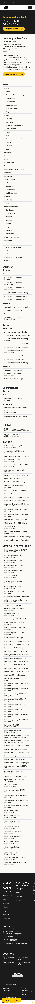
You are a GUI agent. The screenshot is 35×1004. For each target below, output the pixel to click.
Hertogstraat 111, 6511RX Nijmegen (16, 501)
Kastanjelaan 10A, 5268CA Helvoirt (16, 655)
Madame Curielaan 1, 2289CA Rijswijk (17, 537)
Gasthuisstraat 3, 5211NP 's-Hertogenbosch (14, 609)
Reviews (7, 156)
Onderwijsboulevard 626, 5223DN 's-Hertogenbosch (17, 466)
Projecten (9, 112)
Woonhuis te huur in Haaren (14, 370)
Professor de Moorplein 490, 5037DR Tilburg (14, 471)
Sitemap (7, 261)
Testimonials (9, 166)
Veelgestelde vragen (13, 247)
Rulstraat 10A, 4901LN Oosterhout (16, 475)
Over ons (7, 152)
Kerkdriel (9, 217)
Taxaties (9, 142)
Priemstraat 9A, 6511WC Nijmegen (16, 752)
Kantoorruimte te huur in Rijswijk (16, 407)
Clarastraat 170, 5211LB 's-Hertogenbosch (13, 566)
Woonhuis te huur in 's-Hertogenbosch (12, 374)
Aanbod (7, 91)
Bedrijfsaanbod (11, 105)
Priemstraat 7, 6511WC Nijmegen (16, 749)
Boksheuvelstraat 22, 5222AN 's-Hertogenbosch (16, 447)
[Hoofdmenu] (30, 7)
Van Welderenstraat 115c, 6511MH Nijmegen (16, 807)
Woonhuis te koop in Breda (14, 310)
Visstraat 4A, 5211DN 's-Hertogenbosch (12, 853)
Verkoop (9, 119)
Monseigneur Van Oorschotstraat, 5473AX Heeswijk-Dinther (16, 741)
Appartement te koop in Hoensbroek (13, 278)
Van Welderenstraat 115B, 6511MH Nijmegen (16, 801)
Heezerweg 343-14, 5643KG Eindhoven (14, 628)
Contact (7, 159)
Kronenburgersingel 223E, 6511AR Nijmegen (16, 715)
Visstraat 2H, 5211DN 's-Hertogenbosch (12, 838)
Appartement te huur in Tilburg (15, 356)
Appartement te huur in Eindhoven (17, 335)
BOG (7, 149)
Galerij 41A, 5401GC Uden (13, 605)
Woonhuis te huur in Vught (13, 379)
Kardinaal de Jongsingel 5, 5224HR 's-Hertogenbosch (16, 505)
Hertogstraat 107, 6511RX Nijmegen (16, 641)
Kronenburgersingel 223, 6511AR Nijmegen (15, 510)
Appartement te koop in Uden (15, 296)
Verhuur (9, 146)
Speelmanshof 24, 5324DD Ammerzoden (14, 781)
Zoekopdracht (9, 179)
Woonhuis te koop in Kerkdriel (15, 314)
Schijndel (9, 220)
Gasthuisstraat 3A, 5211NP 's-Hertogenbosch (14, 615)
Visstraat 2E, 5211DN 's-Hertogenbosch (12, 817)
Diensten (7, 115)
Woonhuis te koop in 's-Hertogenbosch (12, 318)
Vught (8, 227)
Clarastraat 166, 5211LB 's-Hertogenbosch (13, 556)
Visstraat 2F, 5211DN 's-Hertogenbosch (12, 527)
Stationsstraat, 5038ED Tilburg (15, 523)
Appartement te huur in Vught (15, 359)
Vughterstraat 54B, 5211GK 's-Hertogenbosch (15, 858)
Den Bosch (10, 210)
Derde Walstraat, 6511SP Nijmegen (16, 597)
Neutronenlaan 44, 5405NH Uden (16, 540)
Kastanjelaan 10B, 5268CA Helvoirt (16, 658)
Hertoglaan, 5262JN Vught (14, 638)
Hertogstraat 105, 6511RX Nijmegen (16, 497)
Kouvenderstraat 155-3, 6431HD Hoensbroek (15, 532)
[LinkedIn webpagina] (24, 958)
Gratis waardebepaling (14, 125)
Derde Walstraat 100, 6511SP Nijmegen (14, 592)
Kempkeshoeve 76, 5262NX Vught (16, 672)
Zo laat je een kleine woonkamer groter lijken (16, 430)
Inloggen (7, 173)
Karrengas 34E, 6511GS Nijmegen (16, 648)
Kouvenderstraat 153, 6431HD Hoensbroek (15, 679)
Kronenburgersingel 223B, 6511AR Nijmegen (16, 515)
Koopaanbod (10, 98)
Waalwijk (9, 230)
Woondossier (9, 163)
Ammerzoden (11, 213)
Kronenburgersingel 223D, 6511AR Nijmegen (16, 705)
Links (7, 251)
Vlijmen (8, 223)
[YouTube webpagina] (9, 963)
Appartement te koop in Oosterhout (13, 283)
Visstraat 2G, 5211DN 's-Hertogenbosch (12, 827)
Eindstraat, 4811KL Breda (13, 494)
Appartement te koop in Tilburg (16, 293)
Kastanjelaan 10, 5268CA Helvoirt (16, 651)
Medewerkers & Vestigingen (14, 169)
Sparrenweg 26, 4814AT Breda (15, 776)
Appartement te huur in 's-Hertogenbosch (14, 352)
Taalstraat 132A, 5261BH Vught (15, 482)
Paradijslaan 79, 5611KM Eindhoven (16, 746)
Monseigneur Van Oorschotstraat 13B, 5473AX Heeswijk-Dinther (16, 736)
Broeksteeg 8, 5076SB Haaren (15, 490)
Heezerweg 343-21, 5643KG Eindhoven (14, 633)
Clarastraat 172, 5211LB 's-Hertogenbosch (13, 577)
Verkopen (9, 122)
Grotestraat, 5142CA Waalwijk (15, 619)
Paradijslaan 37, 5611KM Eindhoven (16, 520)
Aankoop (9, 132)
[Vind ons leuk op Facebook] (9, 958)
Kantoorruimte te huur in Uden (15, 416)
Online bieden (11, 129)
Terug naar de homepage (13, 29)
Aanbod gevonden (12, 108)
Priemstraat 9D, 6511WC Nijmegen (16, 759)
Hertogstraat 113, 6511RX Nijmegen (16, 645)
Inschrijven (8, 176)
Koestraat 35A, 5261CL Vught (14, 675)
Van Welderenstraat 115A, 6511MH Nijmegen (16, 796)
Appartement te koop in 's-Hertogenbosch (14, 288)
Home (6, 88)
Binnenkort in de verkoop (15, 95)
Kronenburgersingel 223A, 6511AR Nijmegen (16, 684)
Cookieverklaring (10, 254)
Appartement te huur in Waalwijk (16, 363)
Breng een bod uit (11, 1000)
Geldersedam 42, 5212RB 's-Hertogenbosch (14, 452)
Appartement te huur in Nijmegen (16, 347)
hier (4, 69)
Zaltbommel (10, 234)
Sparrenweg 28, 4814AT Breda (15, 479)
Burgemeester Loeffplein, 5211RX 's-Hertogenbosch (17, 551)
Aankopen (9, 136)
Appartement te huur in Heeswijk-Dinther (16, 340)
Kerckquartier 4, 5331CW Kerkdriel (16, 456)
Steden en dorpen (11, 207)
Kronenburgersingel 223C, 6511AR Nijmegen (16, 695)
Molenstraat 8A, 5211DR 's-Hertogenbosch (13, 731)
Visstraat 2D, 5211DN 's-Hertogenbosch (12, 812)
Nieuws (8, 244)
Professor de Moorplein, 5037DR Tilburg (16, 767)
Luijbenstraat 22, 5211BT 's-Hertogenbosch (13, 461)
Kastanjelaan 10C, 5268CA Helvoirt (16, 661)
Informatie (8, 240)
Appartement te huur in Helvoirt (16, 344)
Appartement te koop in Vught (15, 299)
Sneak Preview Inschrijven (15, 139)
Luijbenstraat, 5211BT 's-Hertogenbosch (12, 726)
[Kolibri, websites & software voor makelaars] (31, 991)
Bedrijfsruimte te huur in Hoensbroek (13, 399)
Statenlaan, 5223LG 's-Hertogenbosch (12, 786)
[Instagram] (24, 963)
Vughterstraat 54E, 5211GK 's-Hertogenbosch (15, 863)
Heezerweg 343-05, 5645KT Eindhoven (14, 623)
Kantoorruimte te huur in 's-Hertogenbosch (14, 412)
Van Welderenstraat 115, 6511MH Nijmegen (15, 791)
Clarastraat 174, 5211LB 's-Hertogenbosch (13, 582)
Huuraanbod (10, 102)
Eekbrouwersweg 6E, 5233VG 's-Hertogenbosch (16, 601)
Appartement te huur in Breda (15, 332)
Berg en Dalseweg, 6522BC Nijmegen (14, 486)
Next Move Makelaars (12, 237)
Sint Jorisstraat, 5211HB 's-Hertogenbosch (13, 772)
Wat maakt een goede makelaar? (16, 435)
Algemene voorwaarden (13, 257)
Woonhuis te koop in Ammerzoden (17, 307)
